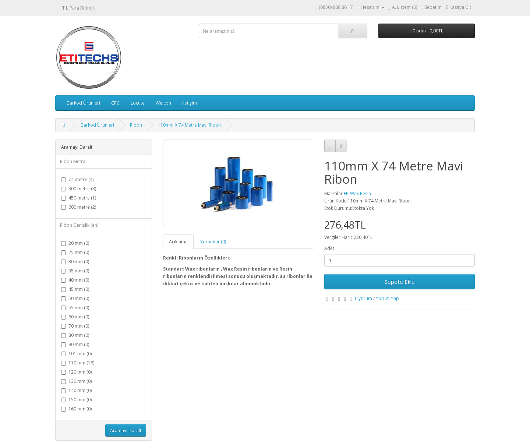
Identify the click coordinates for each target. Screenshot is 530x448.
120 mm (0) (76, 372)
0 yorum (363, 298)
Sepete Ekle (400, 281)
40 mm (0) (75, 280)
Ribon (136, 125)
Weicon (163, 103)
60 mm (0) (75, 317)
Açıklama (178, 242)
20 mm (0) (75, 243)
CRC (115, 103)
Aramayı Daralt (125, 430)
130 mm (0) (76, 381)
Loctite (138, 103)
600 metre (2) (78, 207)
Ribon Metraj (73, 161)
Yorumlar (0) (213, 242)
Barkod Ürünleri (83, 103)
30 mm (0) (75, 261)
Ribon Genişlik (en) (79, 225)
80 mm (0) (75, 335)
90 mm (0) (75, 344)
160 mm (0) (76, 409)
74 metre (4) (77, 179)
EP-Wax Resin (357, 193)
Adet (329, 248)
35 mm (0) (75, 271)
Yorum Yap (387, 298)
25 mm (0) (75, 252)
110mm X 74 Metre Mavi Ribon (189, 125)
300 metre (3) (78, 189)
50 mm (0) (75, 298)
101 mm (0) (76, 353)
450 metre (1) (78, 198)
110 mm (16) (77, 363)
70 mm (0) (75, 326)
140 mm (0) (76, 390)
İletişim (189, 103)
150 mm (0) (76, 399)
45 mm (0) (75, 289)
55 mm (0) (75, 307)
